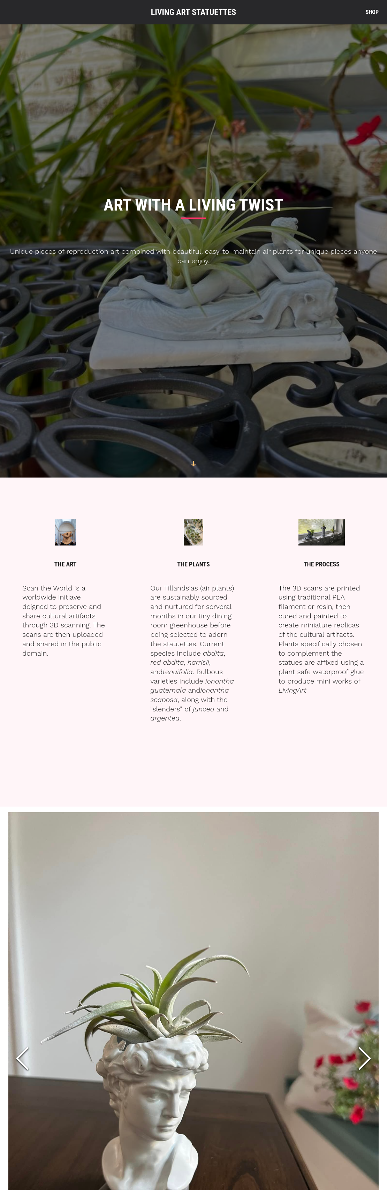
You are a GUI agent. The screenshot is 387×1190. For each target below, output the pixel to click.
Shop (372, 12)
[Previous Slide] (22, 1059)
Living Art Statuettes (193, 12)
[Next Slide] (365, 1059)
